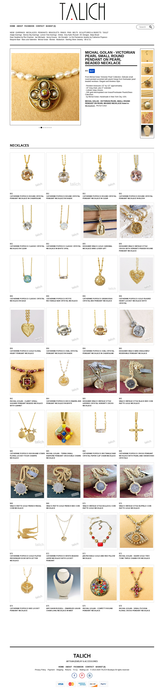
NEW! (12, 33)
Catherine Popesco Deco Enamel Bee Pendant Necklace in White (63, 402)
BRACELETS (54, 33)
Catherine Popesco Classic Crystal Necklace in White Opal (63, 247)
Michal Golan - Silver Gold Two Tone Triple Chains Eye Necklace (134, 557)
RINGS (63, 33)
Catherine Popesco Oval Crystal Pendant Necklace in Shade (62, 352)
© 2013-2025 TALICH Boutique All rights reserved (109, 670)
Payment (51, 670)
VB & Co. (87, 40)
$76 (120, 606)
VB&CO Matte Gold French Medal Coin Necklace (25, 507)
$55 (84, 244)
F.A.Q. (75, 670)
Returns (68, 670)
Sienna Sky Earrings (31, 35)
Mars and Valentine (29, 40)
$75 (47, 606)
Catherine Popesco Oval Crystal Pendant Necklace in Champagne (98, 352)
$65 (84, 399)
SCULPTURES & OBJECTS (90, 33)
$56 (11, 296)
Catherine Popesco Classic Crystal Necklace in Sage (27, 299)
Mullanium (60, 40)
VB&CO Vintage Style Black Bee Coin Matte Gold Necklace (136, 402)
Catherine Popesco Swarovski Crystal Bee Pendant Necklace (97, 299)
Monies (52, 40)
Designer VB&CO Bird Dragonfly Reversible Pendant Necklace (134, 352)
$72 (47, 554)
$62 (11, 399)
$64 (47, 399)
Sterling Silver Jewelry (74, 40)
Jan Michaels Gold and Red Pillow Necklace (99, 557)
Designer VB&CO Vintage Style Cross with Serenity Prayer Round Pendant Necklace (136, 248)
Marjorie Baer (15, 40)
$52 (11, 194)
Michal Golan (43, 40)
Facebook (29, 26)
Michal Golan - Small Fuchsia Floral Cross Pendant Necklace (134, 609)
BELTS (75, 33)
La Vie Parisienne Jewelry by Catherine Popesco (88, 37)
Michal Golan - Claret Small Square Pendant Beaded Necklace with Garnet (26, 403)
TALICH (82, 655)
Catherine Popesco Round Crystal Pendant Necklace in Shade (63, 197)
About (20, 26)
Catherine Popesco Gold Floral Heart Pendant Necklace (25, 352)
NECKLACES (31, 33)
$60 (120, 348)
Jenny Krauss (51, 37)
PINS (69, 33)
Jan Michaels (40, 37)
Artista (60, 35)
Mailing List (84, 670)
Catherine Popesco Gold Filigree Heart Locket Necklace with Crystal (135, 300)
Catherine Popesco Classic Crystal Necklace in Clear (27, 247)
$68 (84, 451)
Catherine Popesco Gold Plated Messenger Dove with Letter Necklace (25, 558)
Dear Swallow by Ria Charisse (22, 37)
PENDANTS (43, 33)
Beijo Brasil (94, 35)
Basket (51, 26)
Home (12, 26)
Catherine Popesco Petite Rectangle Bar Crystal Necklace (62, 299)
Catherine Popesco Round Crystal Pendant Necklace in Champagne (27, 197)
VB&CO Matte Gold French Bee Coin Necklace (63, 507)
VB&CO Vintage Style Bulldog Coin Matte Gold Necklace (99, 507)
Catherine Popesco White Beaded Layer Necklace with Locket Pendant (62, 558)
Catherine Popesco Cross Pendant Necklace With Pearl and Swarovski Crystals (136, 455)
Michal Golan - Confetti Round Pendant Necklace (98, 609)
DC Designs (84, 35)
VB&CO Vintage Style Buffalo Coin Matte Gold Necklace (135, 507)
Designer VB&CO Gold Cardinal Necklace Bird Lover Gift (97, 247)
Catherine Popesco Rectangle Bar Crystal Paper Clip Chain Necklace (99, 454)
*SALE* (105, 33)
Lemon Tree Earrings (48, 35)
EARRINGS (20, 33)
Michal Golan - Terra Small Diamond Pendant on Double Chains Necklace (63, 455)
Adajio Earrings (16, 35)
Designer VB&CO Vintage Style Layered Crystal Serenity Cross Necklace (98, 403)
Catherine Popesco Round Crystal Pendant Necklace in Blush (136, 197)
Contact (40, 26)
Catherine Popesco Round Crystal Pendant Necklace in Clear (99, 197)
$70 (84, 503)
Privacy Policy (40, 670)
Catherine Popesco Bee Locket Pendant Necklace (25, 609)
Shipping (59, 670)
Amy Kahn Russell (71, 35)
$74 (11, 606)
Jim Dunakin (63, 37)
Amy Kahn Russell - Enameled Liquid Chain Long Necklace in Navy (63, 609)
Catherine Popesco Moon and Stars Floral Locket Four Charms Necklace (27, 455)
